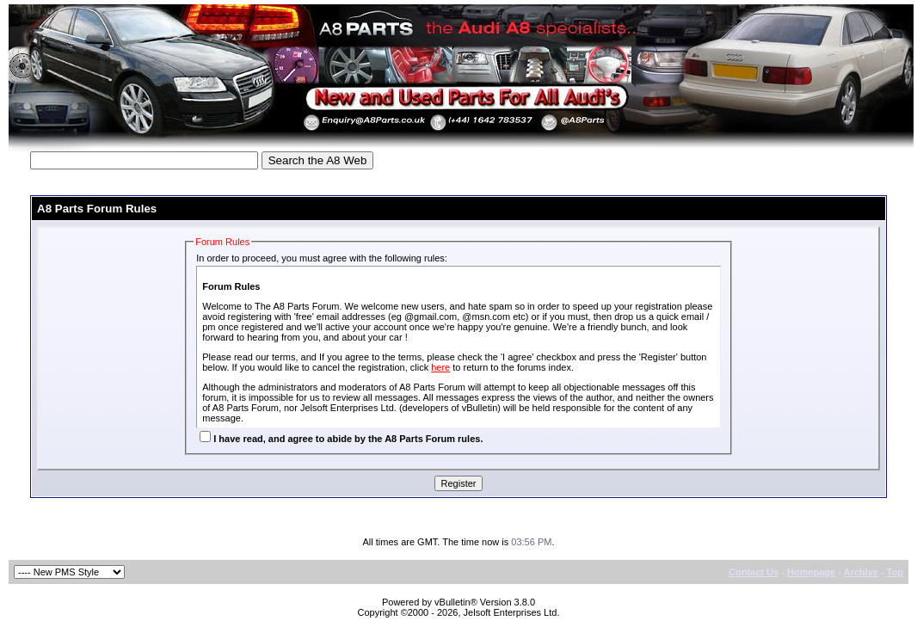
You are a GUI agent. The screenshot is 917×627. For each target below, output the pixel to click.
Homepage (811, 572)
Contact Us (754, 572)
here (440, 367)
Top (895, 572)
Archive (861, 572)
